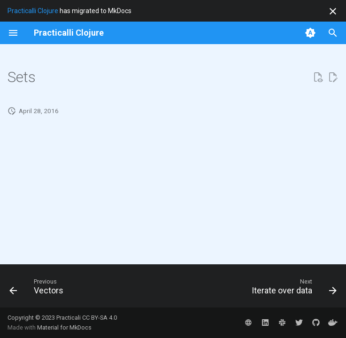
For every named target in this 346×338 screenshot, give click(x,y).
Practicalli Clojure (33, 11)
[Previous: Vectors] (38, 289)
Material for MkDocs (64, 327)
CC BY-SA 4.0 (99, 317)
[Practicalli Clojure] (69, 33)
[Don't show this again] (332, 11)
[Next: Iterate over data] (292, 289)
